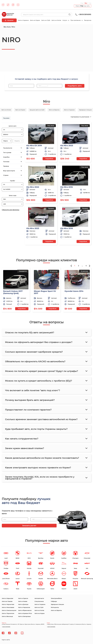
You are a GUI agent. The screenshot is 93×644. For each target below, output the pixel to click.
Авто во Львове (7, 601)
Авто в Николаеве (8, 607)
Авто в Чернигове (8, 604)
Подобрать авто (75, 86)
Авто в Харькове (7, 598)
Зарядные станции (57, 604)
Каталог (9, 20)
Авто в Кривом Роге (25, 613)
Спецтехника (39, 601)
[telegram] (3, 5)
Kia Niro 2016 (66, 187)
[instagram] (13, 5)
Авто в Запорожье (24, 616)
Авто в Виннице (7, 616)
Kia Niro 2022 (32, 187)
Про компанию (75, 20)
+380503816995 (83, 14)
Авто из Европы (56, 610)
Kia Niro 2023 (66, 145)
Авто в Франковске (25, 610)
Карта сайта (6, 640)
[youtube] (18, 5)
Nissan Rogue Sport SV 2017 (45, 292)
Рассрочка (87, 20)
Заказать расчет (29, 526)
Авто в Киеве (22, 601)
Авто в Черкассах (24, 607)
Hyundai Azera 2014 (74, 291)
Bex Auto (7, 27)
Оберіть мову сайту (82, 6)
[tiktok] (8, 5)
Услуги (64, 20)
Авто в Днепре (23, 604)
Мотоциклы (55, 607)
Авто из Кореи (35, 20)
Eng (82, 3)
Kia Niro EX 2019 (34, 145)
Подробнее (49, 158)
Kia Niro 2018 (66, 228)
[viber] (16, 633)
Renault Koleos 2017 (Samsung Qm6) (13, 292)
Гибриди (54, 601)
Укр (90, 3)
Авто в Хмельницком (9, 610)
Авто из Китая (56, 20)
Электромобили (56, 598)
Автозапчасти (39, 598)
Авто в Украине (23, 20)
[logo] (8, 14)
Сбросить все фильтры (10, 210)
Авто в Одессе (23, 598)
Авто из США (45, 20)
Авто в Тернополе (8, 613)
